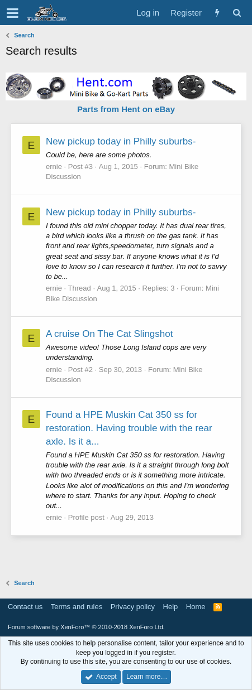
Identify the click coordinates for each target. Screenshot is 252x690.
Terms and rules (76, 606)
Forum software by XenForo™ (86, 627)
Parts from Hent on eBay (126, 109)
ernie (54, 166)
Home (196, 606)
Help (170, 606)
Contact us (25, 606)
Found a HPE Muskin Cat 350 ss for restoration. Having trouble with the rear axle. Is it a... (129, 428)
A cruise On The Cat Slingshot (109, 334)
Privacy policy (133, 606)
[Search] (236, 12)
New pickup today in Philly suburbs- (121, 141)
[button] (12, 13)
